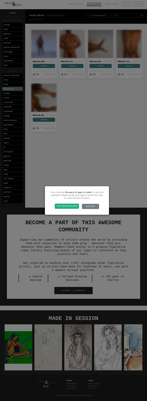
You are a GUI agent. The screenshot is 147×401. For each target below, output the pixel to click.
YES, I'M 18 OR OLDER (67, 206)
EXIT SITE (91, 206)
